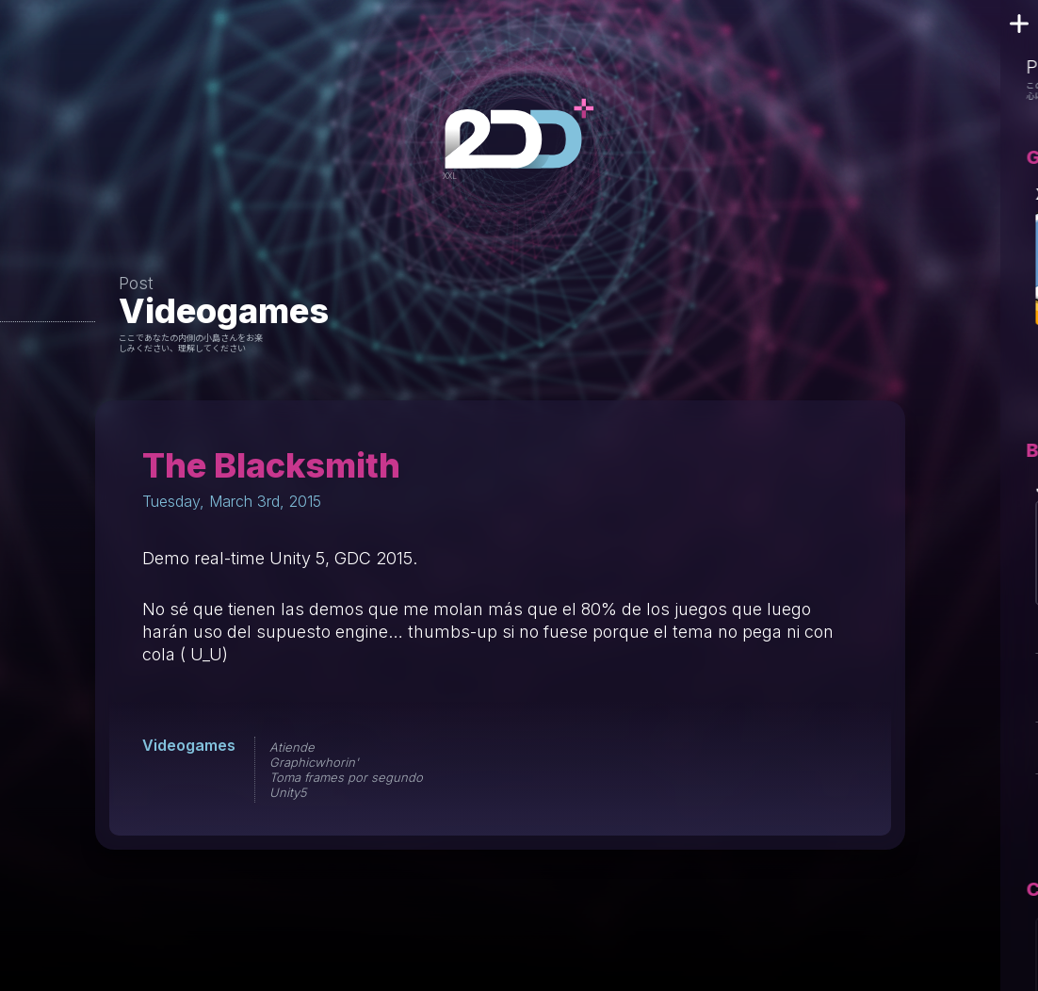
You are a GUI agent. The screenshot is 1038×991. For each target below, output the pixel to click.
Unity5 (288, 792)
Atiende (292, 747)
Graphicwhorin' (314, 762)
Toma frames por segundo (346, 777)
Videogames (224, 311)
